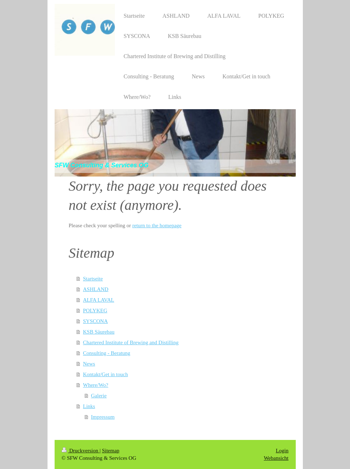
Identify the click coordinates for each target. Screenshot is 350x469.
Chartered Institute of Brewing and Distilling (131, 342)
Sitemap (110, 450)
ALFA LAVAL (98, 300)
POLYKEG (95, 310)
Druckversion (81, 450)
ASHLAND (96, 289)
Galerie (99, 395)
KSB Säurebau (99, 332)
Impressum (103, 417)
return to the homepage (157, 225)
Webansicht (276, 458)
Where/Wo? (95, 385)
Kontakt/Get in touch (105, 374)
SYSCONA (95, 321)
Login (282, 450)
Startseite (93, 278)
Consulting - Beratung (106, 353)
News (89, 364)
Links (89, 406)
